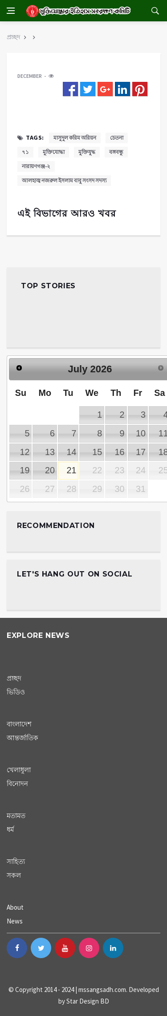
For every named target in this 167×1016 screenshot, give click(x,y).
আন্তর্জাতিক (22, 738)
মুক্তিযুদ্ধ (86, 152)
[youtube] (65, 948)
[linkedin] (113, 948)
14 (71, 452)
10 (141, 433)
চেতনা (116, 137)
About (15, 907)
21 (71, 470)
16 (120, 452)
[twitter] (41, 948)
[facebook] (17, 948)
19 (24, 470)
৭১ (25, 152)
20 (50, 470)
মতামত (16, 815)
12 (24, 452)
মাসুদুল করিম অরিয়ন (74, 137)
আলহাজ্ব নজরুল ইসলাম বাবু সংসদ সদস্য (64, 180)
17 (141, 452)
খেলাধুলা (19, 770)
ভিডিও (16, 692)
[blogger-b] (137, 948)
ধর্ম (10, 829)
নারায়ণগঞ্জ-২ (36, 166)
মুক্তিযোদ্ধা (54, 152)
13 (50, 452)
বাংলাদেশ (19, 724)
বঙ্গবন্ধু (116, 152)
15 (97, 452)
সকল (14, 875)
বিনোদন (17, 783)
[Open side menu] (11, 10)
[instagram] (89, 948)
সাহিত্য (16, 861)
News (15, 921)
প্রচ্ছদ (13, 37)
